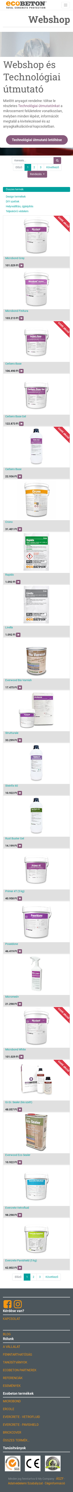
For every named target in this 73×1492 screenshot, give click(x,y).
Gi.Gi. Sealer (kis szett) (18, 1102)
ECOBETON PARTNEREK (19, 1370)
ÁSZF (60, 1478)
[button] (37, 174)
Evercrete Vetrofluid (17, 1207)
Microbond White (15, 1049)
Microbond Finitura (16, 310)
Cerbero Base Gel (15, 416)
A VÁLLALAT (11, 1347)
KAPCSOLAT (11, 1319)
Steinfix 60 (11, 785)
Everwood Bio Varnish (18, 680)
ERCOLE (8, 1409)
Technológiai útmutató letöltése (37, 140)
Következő (52, 167)
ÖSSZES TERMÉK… (16, 1440)
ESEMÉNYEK (12, 1386)
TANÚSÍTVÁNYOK (15, 1362)
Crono (9, 521)
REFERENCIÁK (13, 1378)
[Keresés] (57, 160)
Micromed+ (12, 996)
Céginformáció (55, 1483)
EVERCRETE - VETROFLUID (21, 1417)
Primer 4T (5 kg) (15, 891)
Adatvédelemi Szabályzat (25, 1483)
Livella (9, 627)
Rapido (9, 574)
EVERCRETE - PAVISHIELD (21, 1425)
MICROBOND (12, 1401)
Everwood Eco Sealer (17, 1155)
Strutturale (11, 732)
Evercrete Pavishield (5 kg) (21, 1260)
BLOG (7, 1334)
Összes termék (15, 189)
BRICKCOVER (12, 1432)
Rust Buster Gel (14, 838)
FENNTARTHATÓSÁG (17, 1354)
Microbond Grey (15, 258)
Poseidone (11, 943)
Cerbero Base (13, 363)
